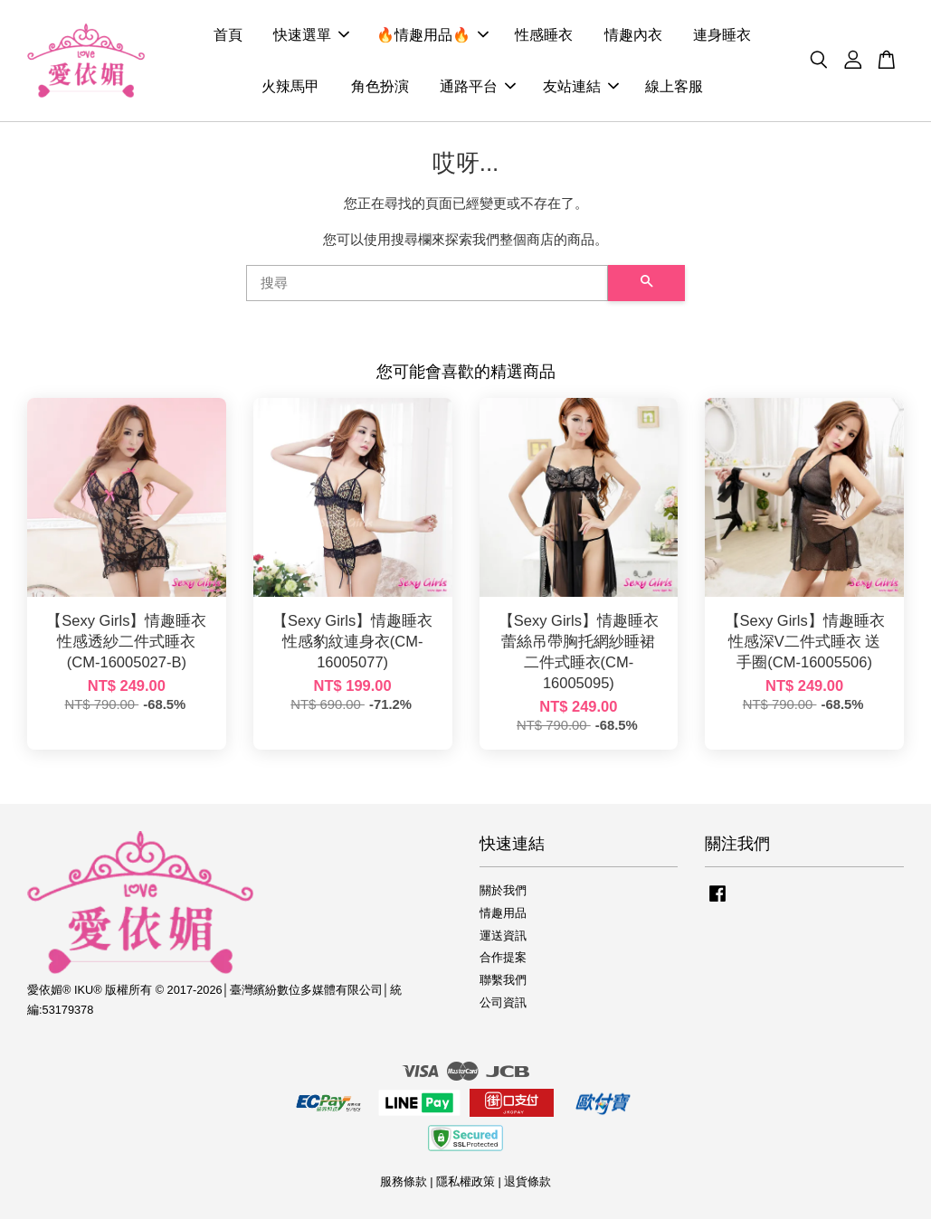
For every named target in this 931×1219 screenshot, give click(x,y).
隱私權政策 (465, 1181)
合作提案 (503, 957)
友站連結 (581, 86)
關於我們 (503, 890)
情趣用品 (503, 913)
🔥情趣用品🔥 (432, 35)
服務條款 (403, 1181)
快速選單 (311, 35)
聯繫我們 (503, 980)
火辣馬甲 (290, 86)
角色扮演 (380, 86)
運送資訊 (503, 935)
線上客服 (674, 86)
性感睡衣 (544, 35)
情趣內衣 (633, 35)
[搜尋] (427, 283)
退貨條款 (527, 1181)
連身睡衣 (722, 35)
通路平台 (478, 86)
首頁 (228, 35)
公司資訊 (503, 1002)
